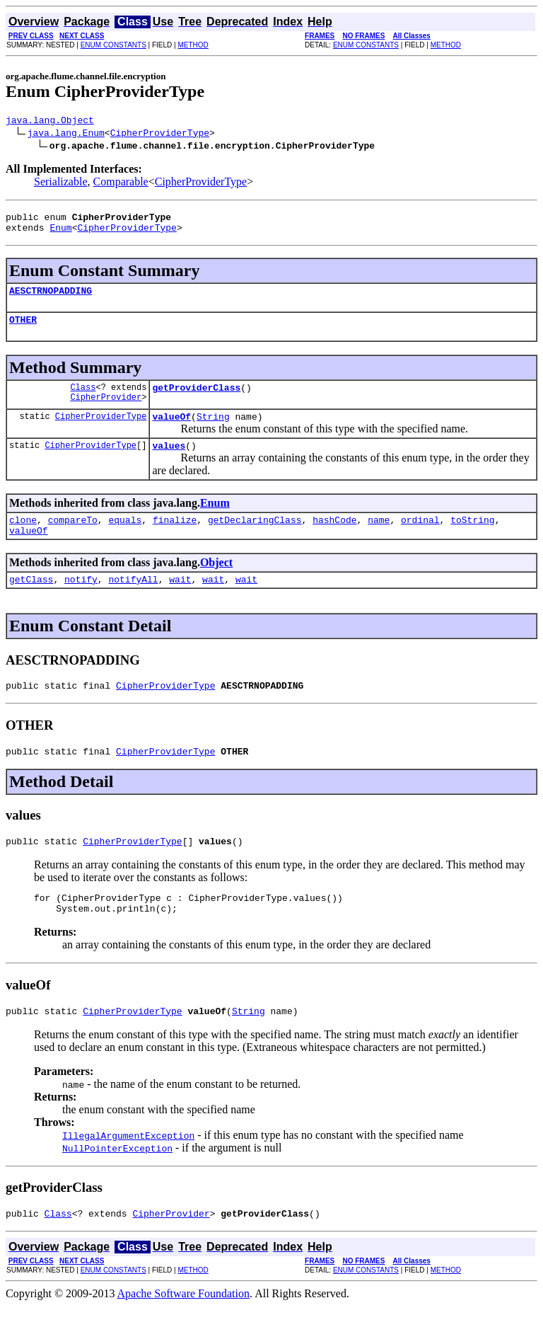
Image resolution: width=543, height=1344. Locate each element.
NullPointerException (117, 1184)
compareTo (73, 538)
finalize (175, 538)
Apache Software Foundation (183, 1332)
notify (81, 602)
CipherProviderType (159, 134)
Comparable (120, 184)
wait (180, 602)
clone (23, 538)
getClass (31, 602)
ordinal (420, 538)
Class (82, 400)
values (168, 462)
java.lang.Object (50, 121)
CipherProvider (105, 412)
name (379, 538)
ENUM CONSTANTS (113, 45)
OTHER (23, 329)
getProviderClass (196, 400)
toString (472, 538)
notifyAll (133, 602)
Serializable (61, 184)
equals (124, 538)
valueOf (171, 431)
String (213, 431)
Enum (60, 233)
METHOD (192, 45)
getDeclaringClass (255, 538)
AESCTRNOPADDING (50, 298)
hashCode (334, 538)
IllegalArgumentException (128, 1171)
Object (216, 584)
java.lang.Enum (66, 134)
